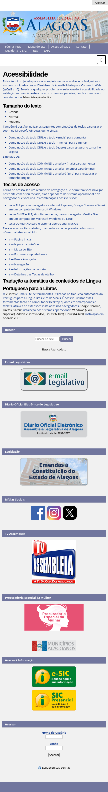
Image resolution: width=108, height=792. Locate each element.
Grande (14, 112)
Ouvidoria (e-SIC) (16, 51)
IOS (19, 318)
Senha (54, 744)
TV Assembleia (15, 534)
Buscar (10, 330)
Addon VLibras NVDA (30, 314)
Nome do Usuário (54, 733)
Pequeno (14, 122)
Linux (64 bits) (74, 314)
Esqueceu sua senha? (54, 768)
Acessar (100, 3)
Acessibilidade (60, 47)
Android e (10, 318)
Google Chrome (90, 306)
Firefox (7, 310)
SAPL (47, 51)
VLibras (11, 294)
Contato (81, 47)
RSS (35, 51)
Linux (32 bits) (55, 314)
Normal (14, 117)
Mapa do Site (37, 47)
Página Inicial (13, 47)
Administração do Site (36, 97)
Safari (17, 310)
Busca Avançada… (54, 349)
